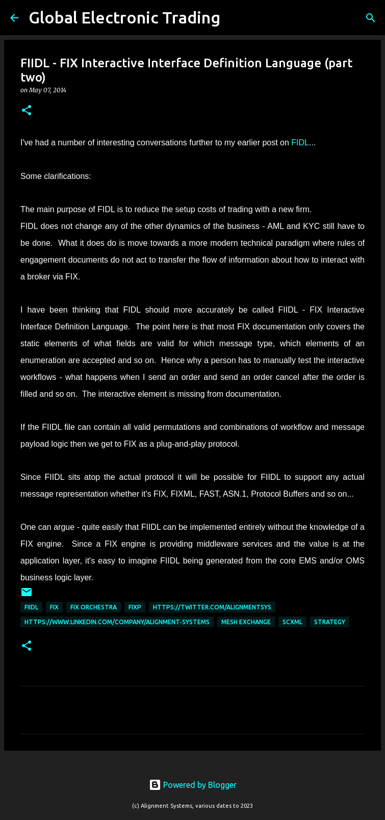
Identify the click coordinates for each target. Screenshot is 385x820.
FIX (54, 607)
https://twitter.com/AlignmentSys (212, 607)
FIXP (135, 607)
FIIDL (31, 607)
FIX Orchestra (93, 607)
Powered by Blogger (193, 784)
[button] (26, 111)
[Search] (234, 18)
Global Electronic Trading (124, 17)
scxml (292, 622)
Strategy (329, 622)
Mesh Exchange (246, 622)
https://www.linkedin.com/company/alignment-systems (117, 622)
